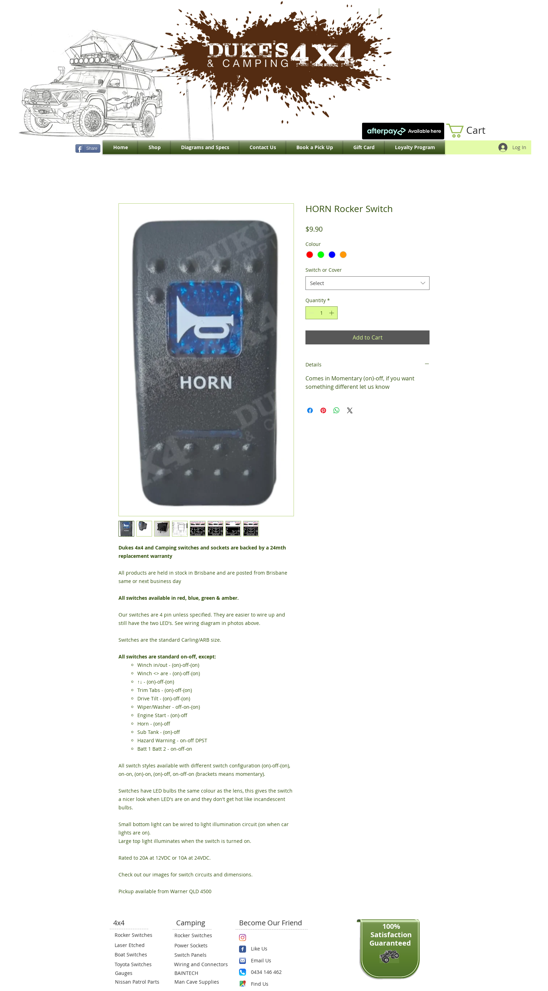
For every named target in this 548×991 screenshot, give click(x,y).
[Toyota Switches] (135, 964)
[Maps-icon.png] (242, 983)
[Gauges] (136, 973)
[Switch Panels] (195, 955)
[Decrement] (311, 313)
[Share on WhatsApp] (336, 410)
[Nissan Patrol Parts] (136, 981)
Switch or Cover (323, 270)
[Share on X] (350, 410)
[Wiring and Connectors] (200, 964)
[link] (473, 131)
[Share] (87, 148)
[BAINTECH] (195, 973)
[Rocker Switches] (135, 935)
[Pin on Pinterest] (323, 410)
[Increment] (332, 313)
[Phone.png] (242, 972)
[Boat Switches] (135, 954)
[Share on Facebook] (310, 410)
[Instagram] (242, 937)
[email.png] (242, 960)
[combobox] (367, 283)
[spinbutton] (321, 313)
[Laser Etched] (135, 945)
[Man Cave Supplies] (200, 981)
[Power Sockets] (195, 945)
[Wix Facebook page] (242, 949)
